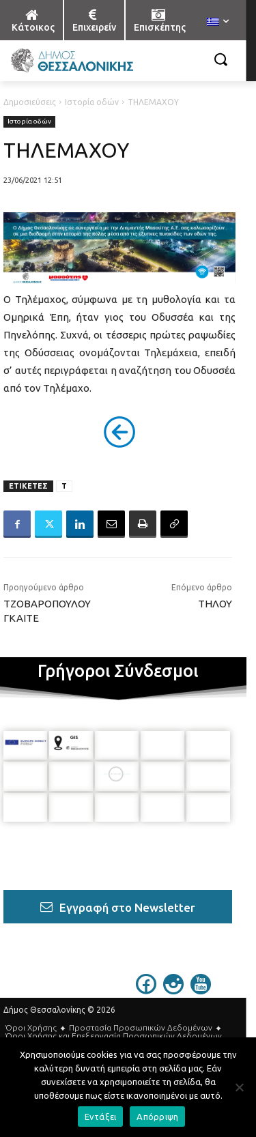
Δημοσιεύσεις (29, 102)
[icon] (146, 990)
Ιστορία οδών (92, 102)
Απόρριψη (157, 1116)
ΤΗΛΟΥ (215, 603)
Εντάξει (101, 1116)
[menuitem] (217, 22)
